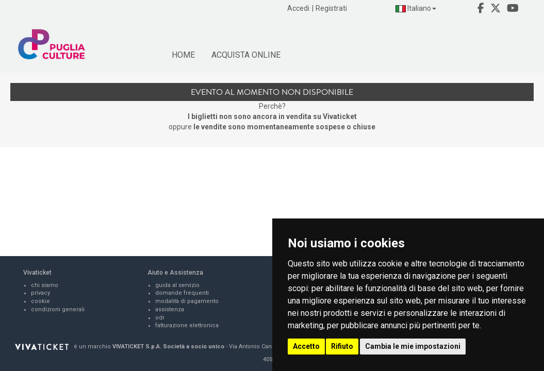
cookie (40, 301)
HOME (183, 55)
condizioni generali (58, 309)
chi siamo (44, 285)
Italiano (415, 8)
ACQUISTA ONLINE (246, 55)
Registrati (331, 8)
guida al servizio (177, 285)
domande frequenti (182, 293)
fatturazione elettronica (187, 325)
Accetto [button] (306, 346)
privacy (40, 293)
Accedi (298, 8)
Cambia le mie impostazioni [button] (412, 346)
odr (159, 317)
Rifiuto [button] (342, 346)
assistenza (169, 309)
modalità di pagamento (187, 301)
